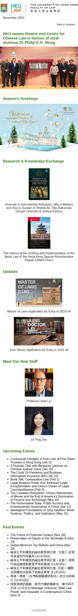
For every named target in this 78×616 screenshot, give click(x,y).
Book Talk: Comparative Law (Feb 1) (34, 479)
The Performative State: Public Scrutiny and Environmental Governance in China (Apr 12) (40, 505)
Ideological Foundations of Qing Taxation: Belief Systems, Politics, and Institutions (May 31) (42, 511)
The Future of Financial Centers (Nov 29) (38, 535)
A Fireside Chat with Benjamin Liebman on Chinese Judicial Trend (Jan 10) (39, 467)
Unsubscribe (39, 609)
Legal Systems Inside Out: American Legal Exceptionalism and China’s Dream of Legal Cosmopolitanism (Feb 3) (39, 486)
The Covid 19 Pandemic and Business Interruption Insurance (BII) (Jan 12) (36, 474)
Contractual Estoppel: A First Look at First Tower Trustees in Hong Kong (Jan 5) (42, 460)
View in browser (65, 24)
